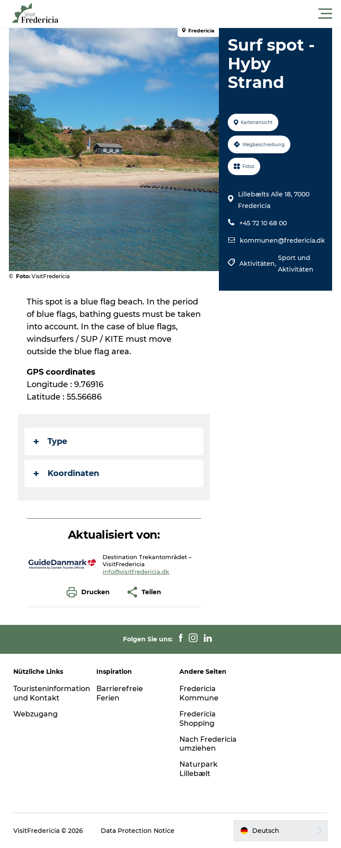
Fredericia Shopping (197, 719)
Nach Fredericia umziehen (208, 744)
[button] (210, 13)
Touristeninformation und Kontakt (51, 693)
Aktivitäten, (258, 264)
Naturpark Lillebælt (198, 769)
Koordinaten (66, 473)
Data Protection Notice (137, 831)
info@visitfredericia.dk (136, 571)
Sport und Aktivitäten (295, 263)
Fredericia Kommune (198, 693)
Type (50, 441)
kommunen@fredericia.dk (282, 240)
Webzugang (35, 714)
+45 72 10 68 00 (263, 223)
